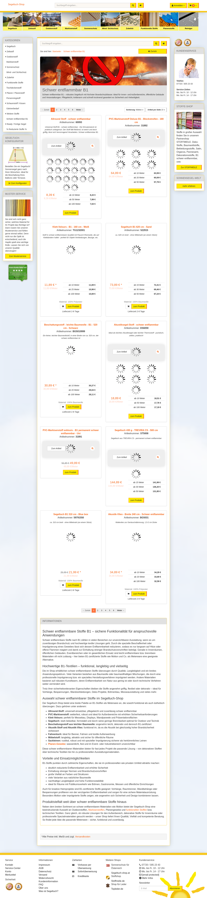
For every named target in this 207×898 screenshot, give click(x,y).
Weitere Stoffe (12, 114)
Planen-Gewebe (56, 744)
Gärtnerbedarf (12, 108)
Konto (8, 871)
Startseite (56, 51)
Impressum (44, 865)
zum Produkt (70, 213)
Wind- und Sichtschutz (15, 72)
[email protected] (150, 875)
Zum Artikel (56, 146)
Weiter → (79, 110)
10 (156, 110)
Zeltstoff (32, 28)
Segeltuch (12, 28)
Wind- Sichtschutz (110, 28)
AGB (41, 868)
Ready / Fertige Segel (15, 124)
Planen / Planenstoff (15, 93)
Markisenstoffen (96, 810)
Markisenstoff (71, 28)
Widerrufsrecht (46, 878)
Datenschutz (45, 871)
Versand (43, 875)
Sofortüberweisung (87, 871)
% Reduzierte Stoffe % (16, 129)
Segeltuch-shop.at (120, 873)
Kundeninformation (48, 881)
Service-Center (13, 868)
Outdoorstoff (51, 28)
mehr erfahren (189, 186)
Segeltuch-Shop (16, 4)
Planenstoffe (168, 28)
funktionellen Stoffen (136, 810)
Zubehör (130, 28)
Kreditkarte (83, 876)
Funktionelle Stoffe (149, 28)
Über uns (43, 888)
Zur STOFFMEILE (189, 167)
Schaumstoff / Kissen (15, 103)
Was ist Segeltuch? (48, 891)
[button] (193, 5)
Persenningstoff (12, 98)
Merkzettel (10, 875)
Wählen (134, 110)
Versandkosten (82, 836)
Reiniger (188, 28)
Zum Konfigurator (18, 183)
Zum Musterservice (17, 256)
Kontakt (9, 865)
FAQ (41, 884)
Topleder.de (117, 889)
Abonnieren (175, 888)
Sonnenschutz (90, 28)
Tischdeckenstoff (13, 88)
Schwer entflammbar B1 (16, 119)
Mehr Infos (147, 878)
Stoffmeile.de (118, 881)
